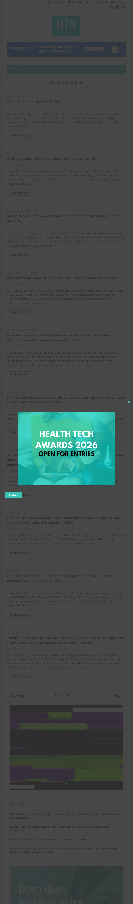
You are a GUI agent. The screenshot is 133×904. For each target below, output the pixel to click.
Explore (13, 494)
